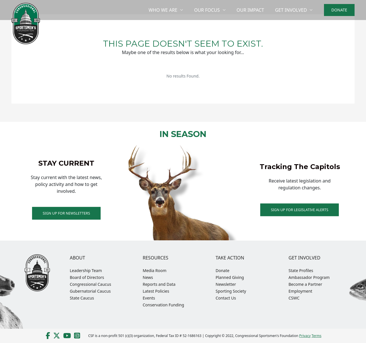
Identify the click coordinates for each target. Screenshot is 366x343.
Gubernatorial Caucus (90, 291)
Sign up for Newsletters (66, 213)
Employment (300, 291)
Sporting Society (231, 291)
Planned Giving (230, 277)
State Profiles (301, 270)
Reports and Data (159, 284)
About (77, 258)
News (148, 277)
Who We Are (169, 10)
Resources (155, 258)
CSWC (294, 298)
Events (149, 298)
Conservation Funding (163, 305)
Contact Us (226, 298)
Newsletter (226, 284)
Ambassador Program (309, 277)
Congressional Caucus (90, 284)
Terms (316, 335)
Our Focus (212, 10)
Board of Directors (87, 277)
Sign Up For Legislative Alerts (299, 209)
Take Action (230, 258)
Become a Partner (305, 284)
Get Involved (292, 10)
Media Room (154, 270)
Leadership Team (86, 270)
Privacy (305, 335)
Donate (222, 270)
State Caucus (82, 298)
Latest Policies (156, 291)
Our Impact (253, 10)
